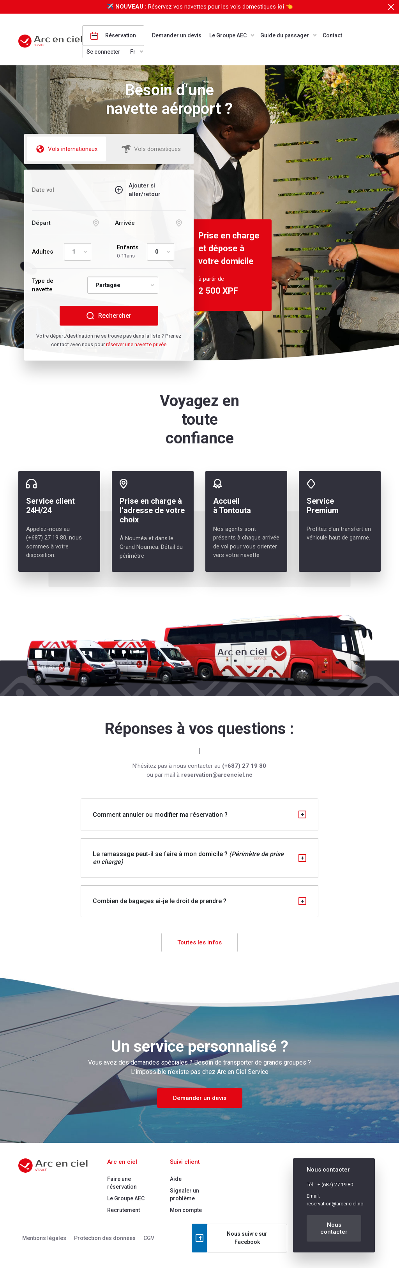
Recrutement (123, 1210)
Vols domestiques (151, 149)
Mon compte (186, 1210)
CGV (148, 1238)
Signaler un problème (184, 1194)
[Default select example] (77, 252)
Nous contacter (334, 1228)
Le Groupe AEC (228, 35)
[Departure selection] (67, 223)
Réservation (113, 36)
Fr (133, 52)
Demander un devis (176, 35)
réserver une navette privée (136, 344)
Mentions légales (44, 1238)
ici (280, 6)
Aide (176, 1179)
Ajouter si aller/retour (145, 190)
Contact (332, 35)
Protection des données (105, 1238)
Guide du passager (284, 35)
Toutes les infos (199, 942)
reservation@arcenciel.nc (335, 1204)
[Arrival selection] (150, 223)
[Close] (391, 6)
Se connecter (103, 52)
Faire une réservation (122, 1183)
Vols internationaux (66, 149)
